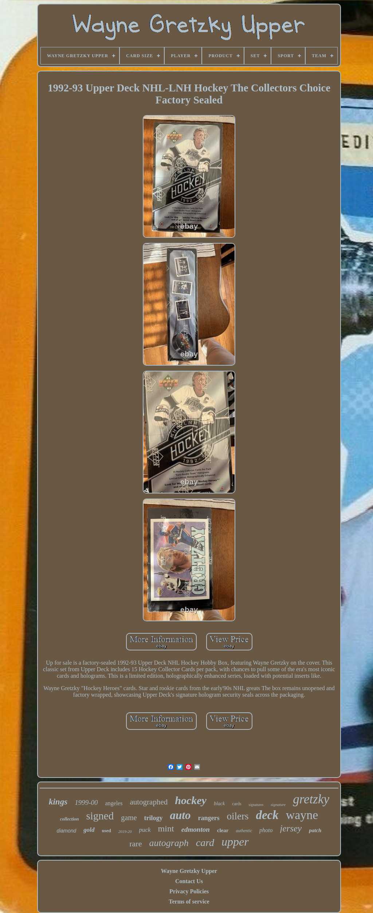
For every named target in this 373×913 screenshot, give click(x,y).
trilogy (153, 818)
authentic (244, 830)
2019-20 (125, 831)
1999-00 (86, 802)
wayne (302, 815)
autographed (149, 802)
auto (180, 815)
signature (278, 804)
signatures (256, 805)
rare (135, 843)
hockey (191, 800)
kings (58, 801)
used (106, 830)
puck (145, 829)
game (129, 818)
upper (235, 841)
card (205, 842)
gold (88, 829)
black (219, 803)
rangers (208, 818)
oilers (237, 816)
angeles (113, 803)
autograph (168, 843)
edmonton (195, 829)
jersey (291, 828)
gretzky (311, 799)
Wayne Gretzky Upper (189, 871)
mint (166, 828)
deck (267, 815)
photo (265, 830)
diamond (66, 831)
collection (69, 819)
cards (236, 803)
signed (100, 816)
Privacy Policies (189, 891)
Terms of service (189, 901)
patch (315, 830)
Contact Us (189, 881)
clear (223, 830)
